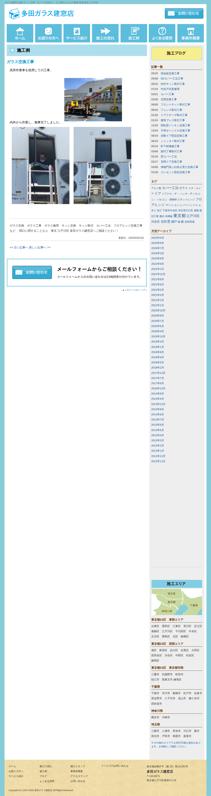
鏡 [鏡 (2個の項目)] (182, 221)
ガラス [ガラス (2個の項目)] (183, 188)
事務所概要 (76, 771)
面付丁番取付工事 (171, 151)
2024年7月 (157, 248)
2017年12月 (158, 372)
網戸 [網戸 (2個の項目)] (174, 221)
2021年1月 (157, 305)
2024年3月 (157, 253)
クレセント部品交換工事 (175, 172)
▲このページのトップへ (134, 290)
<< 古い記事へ (19, 247)
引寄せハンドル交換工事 (175, 130)
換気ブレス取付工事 (173, 120)
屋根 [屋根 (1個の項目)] (196, 210)
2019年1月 (157, 346)
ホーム (12, 766)
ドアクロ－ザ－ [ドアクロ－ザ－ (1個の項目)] (170, 193)
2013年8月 (157, 414)
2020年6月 (157, 326)
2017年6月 (157, 383)
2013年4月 (157, 435)
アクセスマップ (79, 776)
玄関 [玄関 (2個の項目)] (163, 221)
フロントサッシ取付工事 (175, 104)
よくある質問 (47, 781)
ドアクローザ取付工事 (174, 115)
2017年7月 (157, 378)
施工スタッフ (77, 766)
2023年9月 (157, 258)
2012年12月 (158, 456)
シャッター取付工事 (173, 141)
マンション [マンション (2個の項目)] (172, 205)
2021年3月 (157, 294)
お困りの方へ (16, 771)
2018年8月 (157, 352)
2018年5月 (157, 362)
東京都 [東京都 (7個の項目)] (179, 215)
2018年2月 (157, 367)
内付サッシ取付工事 (173, 83)
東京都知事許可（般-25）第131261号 (167, 766)
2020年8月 (157, 315)
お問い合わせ (77, 781)
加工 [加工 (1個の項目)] (159, 210)
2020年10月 (158, 310)
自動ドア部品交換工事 (174, 135)
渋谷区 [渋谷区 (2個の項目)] (155, 221)
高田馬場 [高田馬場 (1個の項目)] (190, 221)
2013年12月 (158, 404)
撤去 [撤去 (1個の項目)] (161, 216)
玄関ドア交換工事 (171, 161)
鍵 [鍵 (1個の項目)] (179, 221)
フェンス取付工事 (171, 109)
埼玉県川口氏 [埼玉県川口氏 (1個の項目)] (185, 210)
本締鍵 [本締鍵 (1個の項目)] (168, 216)
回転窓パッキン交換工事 (175, 125)
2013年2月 (157, 445)
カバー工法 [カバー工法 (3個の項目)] (170, 188)
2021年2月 (157, 300)
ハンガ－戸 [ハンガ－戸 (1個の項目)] (186, 193)
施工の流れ (46, 766)
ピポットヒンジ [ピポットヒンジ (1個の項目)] (186, 199)
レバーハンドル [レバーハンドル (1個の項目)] (189, 205)
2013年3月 (157, 440)
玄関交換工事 (169, 99)
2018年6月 (157, 357)
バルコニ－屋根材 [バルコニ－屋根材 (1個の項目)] (167, 199)
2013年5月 (157, 430)
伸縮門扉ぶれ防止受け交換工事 (179, 167)
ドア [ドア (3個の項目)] (158, 193)
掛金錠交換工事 (170, 73)
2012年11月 (158, 461)
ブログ (43, 776)
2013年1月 (157, 450)
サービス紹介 (16, 776)
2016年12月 (158, 388)
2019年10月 (158, 336)
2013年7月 (157, 419)
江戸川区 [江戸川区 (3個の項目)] (193, 216)
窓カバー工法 (169, 156)
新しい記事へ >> (39, 247)
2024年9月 (157, 242)
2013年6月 (157, 424)
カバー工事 (167, 94)
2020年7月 (157, 320)
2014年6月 (157, 393)
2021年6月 (157, 284)
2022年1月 (157, 268)
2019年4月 (157, 341)
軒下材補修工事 (170, 146)
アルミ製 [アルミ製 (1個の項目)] (156, 188)
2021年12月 (158, 274)
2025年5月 (157, 237)
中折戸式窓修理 (170, 89)
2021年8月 (157, 279)
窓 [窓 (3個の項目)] (168, 221)
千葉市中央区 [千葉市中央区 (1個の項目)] (170, 210)
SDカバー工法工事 (172, 78)
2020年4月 (157, 331)
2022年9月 (157, 263)
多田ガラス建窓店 (43, 790)
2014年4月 (157, 398)
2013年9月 (157, 409)
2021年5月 (157, 289)
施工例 (43, 771)
